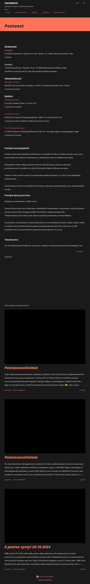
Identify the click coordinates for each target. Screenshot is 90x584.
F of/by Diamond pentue (15, 128)
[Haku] (77, 3)
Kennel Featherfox (20, 12)
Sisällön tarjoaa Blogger (45, 576)
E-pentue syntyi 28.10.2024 (27, 546)
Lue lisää (82, 390)
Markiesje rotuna (58, 12)
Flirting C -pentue (12, 82)
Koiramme (45, 12)
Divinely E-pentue (12, 114)
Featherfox (11, 3)
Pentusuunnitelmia (21, 367)
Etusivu (7, 12)
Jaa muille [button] (80, 251)
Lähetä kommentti (19, 390)
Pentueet (33, 12)
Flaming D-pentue (12, 100)
